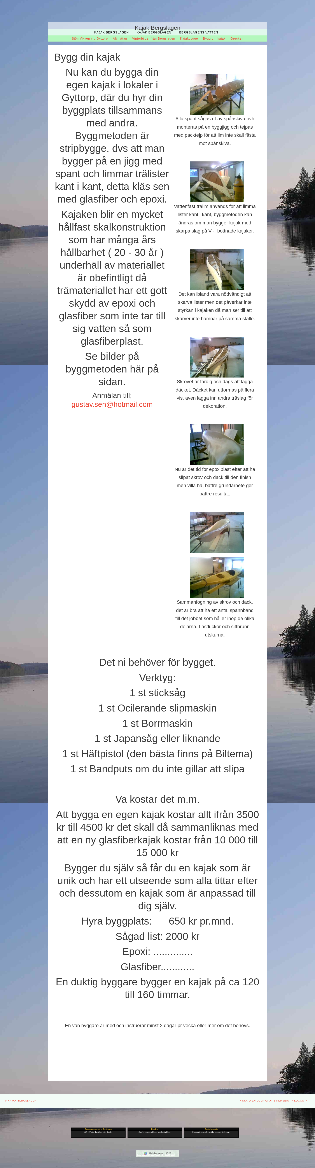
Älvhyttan (120, 38)
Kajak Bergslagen (111, 32)
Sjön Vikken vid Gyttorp (90, 38)
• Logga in (300, 1100)
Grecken (237, 38)
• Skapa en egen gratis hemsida (264, 1100)
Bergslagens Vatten (198, 32)
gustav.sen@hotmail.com (112, 404)
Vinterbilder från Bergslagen (153, 38)
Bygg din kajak (214, 38)
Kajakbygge (189, 38)
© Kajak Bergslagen (21, 1100)
